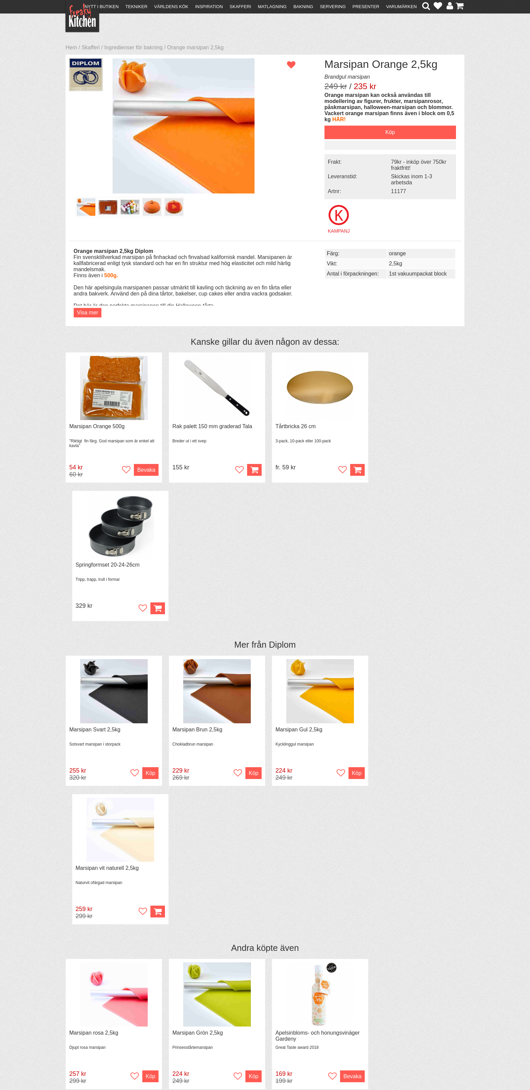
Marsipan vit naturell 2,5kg (404, 590)
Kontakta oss (84, 1004)
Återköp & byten (88, 1016)
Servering (332, 6)
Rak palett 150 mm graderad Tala (210, 426)
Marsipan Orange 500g (97, 426)
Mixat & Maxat (182, 1016)
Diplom (282, 506)
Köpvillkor (80, 1010)
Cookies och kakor (263, 1017)
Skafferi (240, 6)
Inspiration (209, 6)
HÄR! (370, 119)
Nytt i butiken (102, 6)
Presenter (366, 6)
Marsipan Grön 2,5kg (195, 755)
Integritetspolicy (87, 1029)
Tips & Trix (178, 1010)
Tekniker (136, 6)
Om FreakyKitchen (263, 1005)
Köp (352, 469)
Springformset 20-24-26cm (405, 426)
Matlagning (272, 6)
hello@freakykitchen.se (240, 1067)
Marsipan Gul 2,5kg (295, 590)
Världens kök (171, 6)
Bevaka (144, 469)
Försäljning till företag (94, 1023)
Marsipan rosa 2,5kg (93, 755)
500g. (111, 275)
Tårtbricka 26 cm (292, 426)
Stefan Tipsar (181, 1023)
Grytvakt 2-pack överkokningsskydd (415, 755)
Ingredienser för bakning (133, 47)
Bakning (303, 6)
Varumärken (401, 6)
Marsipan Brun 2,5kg (195, 590)
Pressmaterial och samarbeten (277, 1011)
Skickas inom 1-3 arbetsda (406, 179)
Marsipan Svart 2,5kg (94, 590)
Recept (174, 1004)
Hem (71, 47)
